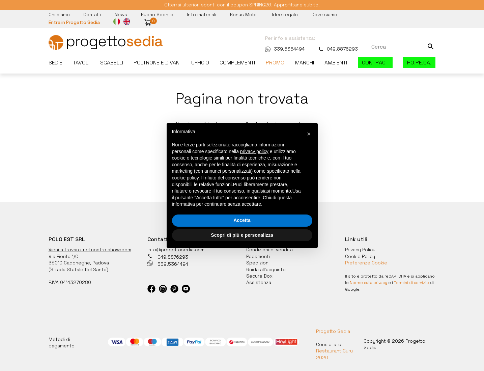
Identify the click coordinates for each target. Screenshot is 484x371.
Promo (275, 62)
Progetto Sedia (333, 331)
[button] (149, 23)
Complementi (237, 62)
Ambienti (335, 62)
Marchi (304, 62)
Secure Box (259, 276)
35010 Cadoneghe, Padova (79, 263)
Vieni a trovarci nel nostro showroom (90, 250)
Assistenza (259, 282)
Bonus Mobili (244, 14)
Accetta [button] (242, 220)
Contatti (92, 14)
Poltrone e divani (157, 62)
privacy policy (254, 151)
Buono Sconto (157, 14)
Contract (375, 62)
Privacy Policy (360, 250)
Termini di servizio (412, 282)
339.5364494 (285, 49)
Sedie (55, 62)
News (121, 14)
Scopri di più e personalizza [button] (242, 235)
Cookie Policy (360, 256)
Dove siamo (324, 14)
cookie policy (185, 177)
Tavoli (81, 62)
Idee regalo (285, 14)
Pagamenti (258, 256)
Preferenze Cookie (366, 263)
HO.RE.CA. (419, 62)
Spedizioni (258, 263)
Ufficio (200, 62)
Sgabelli (111, 62)
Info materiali (201, 14)
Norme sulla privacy (369, 282)
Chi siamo (59, 14)
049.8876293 (338, 49)
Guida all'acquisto (266, 269)
